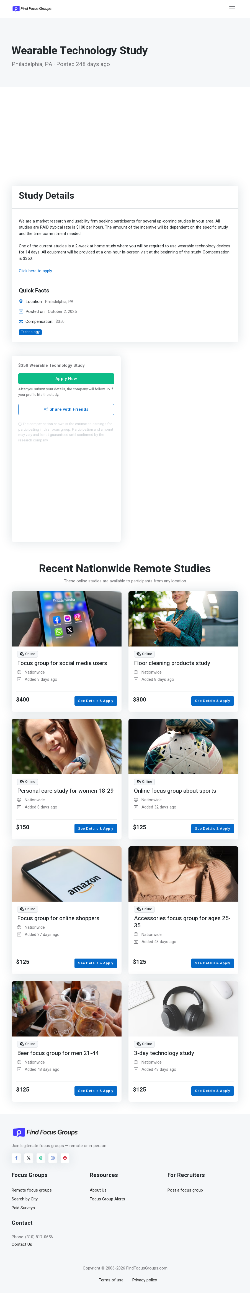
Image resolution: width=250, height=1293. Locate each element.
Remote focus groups (32, 1190)
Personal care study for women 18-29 (65, 790)
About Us (98, 1190)
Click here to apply (35, 270)
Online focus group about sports (175, 790)
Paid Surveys (23, 1207)
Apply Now (66, 378)
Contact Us (22, 1244)
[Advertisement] (125, 128)
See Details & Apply (95, 701)
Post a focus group (185, 1190)
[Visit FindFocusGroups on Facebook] (16, 1158)
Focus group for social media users (62, 663)
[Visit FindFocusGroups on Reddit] (65, 1158)
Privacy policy (144, 1280)
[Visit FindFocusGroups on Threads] (41, 1158)
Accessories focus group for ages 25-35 (182, 922)
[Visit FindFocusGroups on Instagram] (52, 1158)
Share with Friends (66, 409)
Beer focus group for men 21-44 (58, 1053)
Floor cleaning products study (172, 663)
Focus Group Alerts (107, 1199)
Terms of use (111, 1280)
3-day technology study (164, 1053)
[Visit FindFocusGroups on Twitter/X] (28, 1158)
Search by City (25, 1199)
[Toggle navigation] (232, 9)
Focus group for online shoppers (58, 918)
